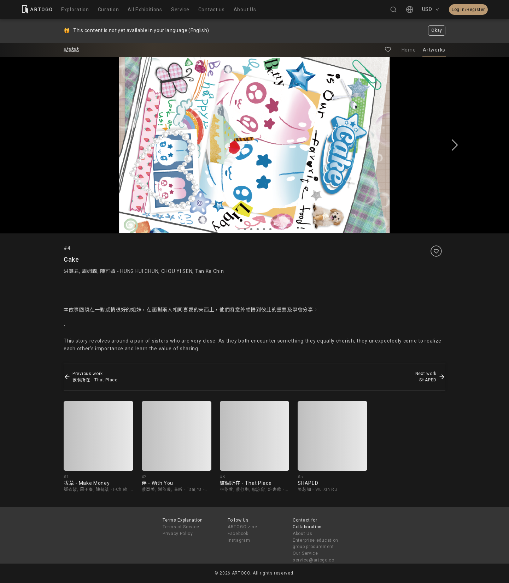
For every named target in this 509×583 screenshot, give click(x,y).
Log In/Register (468, 9)
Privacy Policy (178, 533)
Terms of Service (181, 526)
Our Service (305, 553)
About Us (302, 533)
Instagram (239, 540)
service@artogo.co (313, 560)
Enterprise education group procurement (315, 543)
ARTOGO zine (242, 526)
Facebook (238, 533)
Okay (436, 30)
